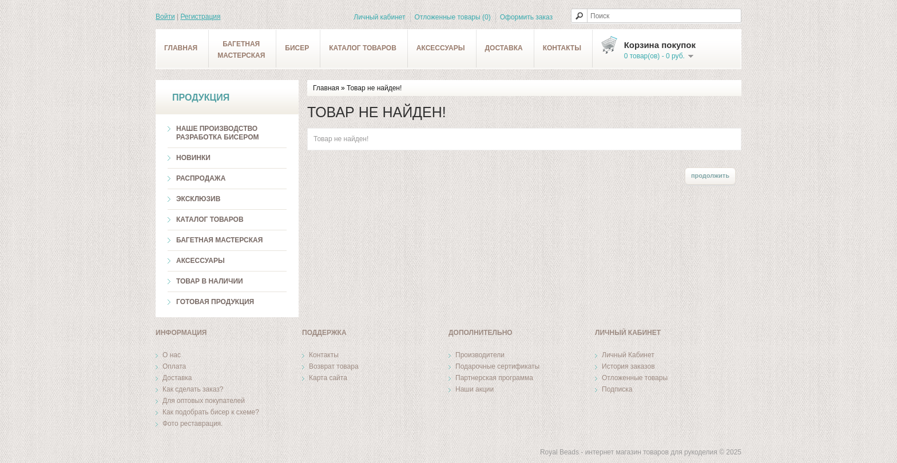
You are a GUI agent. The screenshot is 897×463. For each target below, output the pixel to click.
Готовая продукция (215, 302)
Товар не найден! (374, 88)
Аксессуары (440, 48)
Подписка (617, 389)
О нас (171, 355)
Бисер (297, 48)
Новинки (193, 158)
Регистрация (200, 17)
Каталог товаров (362, 48)
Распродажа (200, 178)
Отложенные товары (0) (453, 17)
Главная (180, 48)
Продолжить (710, 175)
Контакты (562, 48)
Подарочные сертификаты (497, 366)
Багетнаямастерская (241, 49)
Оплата (174, 366)
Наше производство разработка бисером (217, 133)
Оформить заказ (526, 17)
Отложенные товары (635, 378)
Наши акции (474, 389)
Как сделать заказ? (192, 389)
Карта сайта (328, 378)
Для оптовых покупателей (203, 401)
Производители (480, 355)
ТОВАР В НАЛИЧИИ (209, 281)
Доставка (504, 48)
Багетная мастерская (219, 240)
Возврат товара (334, 366)
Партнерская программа (494, 378)
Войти (165, 17)
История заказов (628, 366)
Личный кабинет (379, 17)
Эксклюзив (198, 199)
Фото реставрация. (192, 424)
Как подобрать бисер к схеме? (210, 412)
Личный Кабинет (628, 355)
